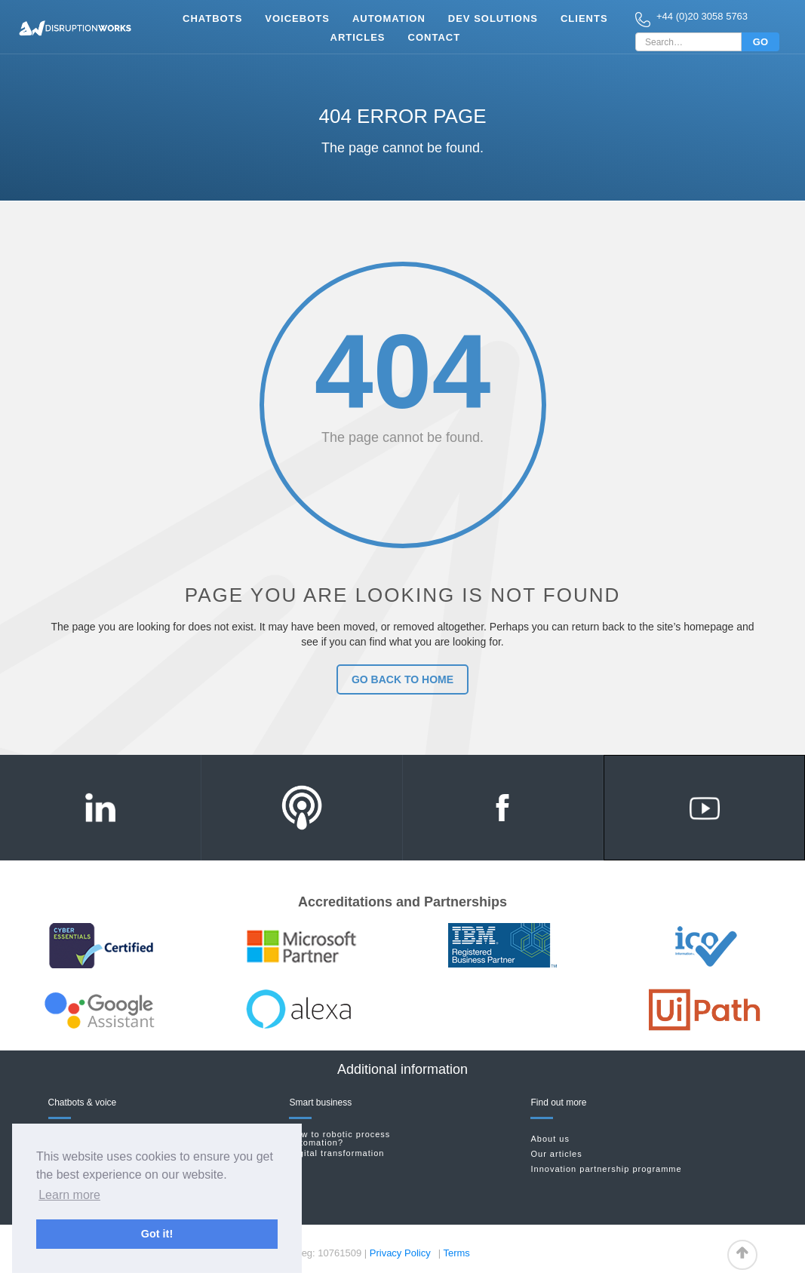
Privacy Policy (400, 1253)
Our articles (556, 1154)
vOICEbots (297, 18)
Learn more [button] (69, 1194)
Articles (358, 37)
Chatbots (212, 18)
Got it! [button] (157, 1234)
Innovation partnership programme (605, 1169)
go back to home (402, 679)
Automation (389, 18)
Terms (456, 1253)
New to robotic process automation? (339, 1138)
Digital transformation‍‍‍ (336, 1153)
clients (584, 18)
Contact (434, 37)
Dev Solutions (493, 18)
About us (549, 1139)
